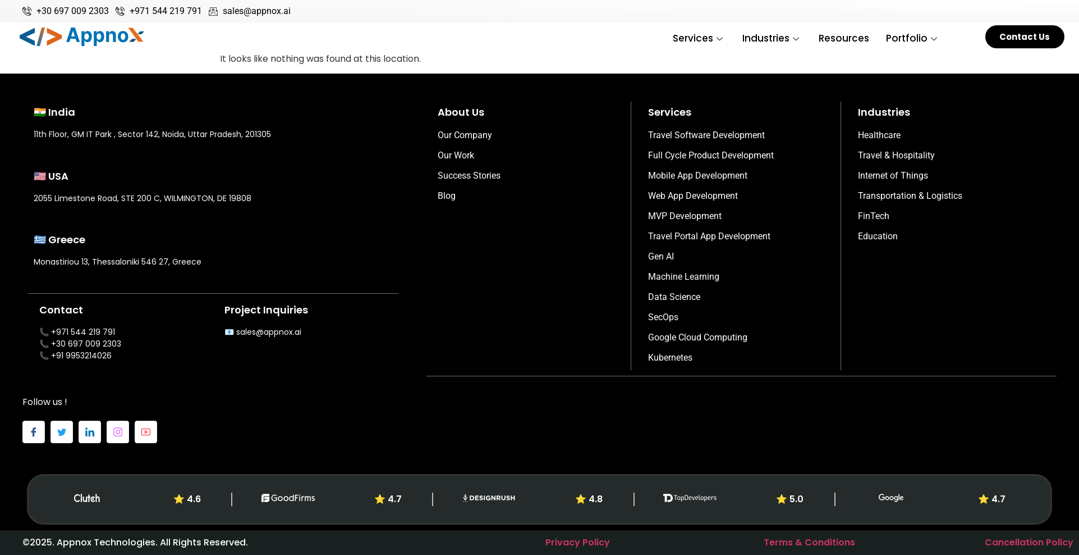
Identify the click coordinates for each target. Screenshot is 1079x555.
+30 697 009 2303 (86, 343)
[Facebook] (33, 432)
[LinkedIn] (90, 432)
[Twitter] (61, 432)
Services (699, 38)
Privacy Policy (577, 542)
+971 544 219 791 (83, 332)
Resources (844, 38)
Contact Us (1024, 37)
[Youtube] (146, 432)
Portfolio (913, 38)
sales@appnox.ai (268, 332)
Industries (772, 38)
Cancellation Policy (1029, 542)
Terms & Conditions (809, 542)
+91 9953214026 (81, 355)
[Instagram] (118, 432)
